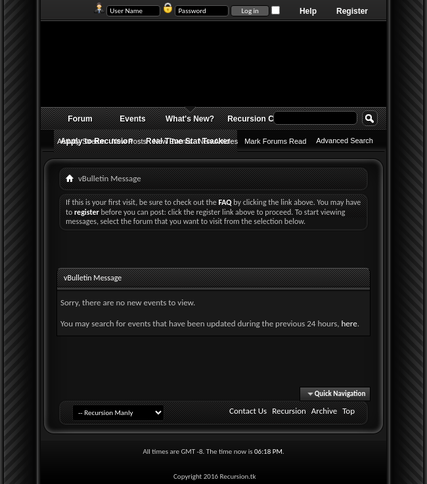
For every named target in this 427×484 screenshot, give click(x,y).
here (349, 323)
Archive (324, 411)
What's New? (190, 118)
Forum (80, 118)
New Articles (218, 141)
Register (352, 11)
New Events (172, 141)
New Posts (129, 141)
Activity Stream (81, 141)
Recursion (289, 411)
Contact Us (248, 411)
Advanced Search (344, 140)
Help (308, 11)
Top (348, 411)
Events (132, 118)
